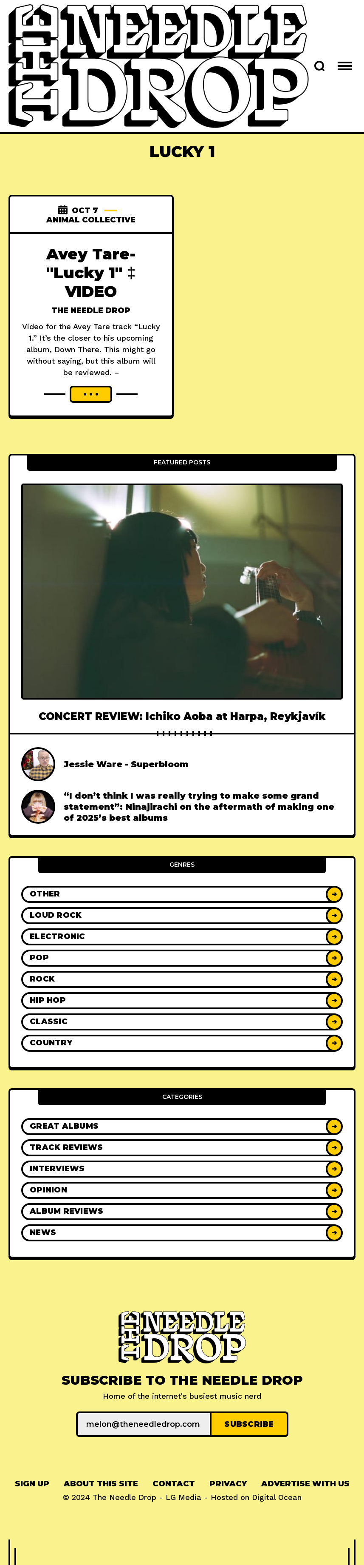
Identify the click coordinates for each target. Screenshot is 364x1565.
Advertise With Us (305, 1483)
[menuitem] (32, 1484)
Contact (173, 1483)
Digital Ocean (277, 1497)
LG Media (183, 1497)
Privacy (228, 1483)
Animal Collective (90, 220)
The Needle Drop (90, 310)
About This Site (101, 1483)
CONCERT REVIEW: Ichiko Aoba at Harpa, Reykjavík (182, 716)
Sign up (32, 1483)
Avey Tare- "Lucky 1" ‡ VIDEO (91, 273)
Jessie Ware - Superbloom (126, 764)
